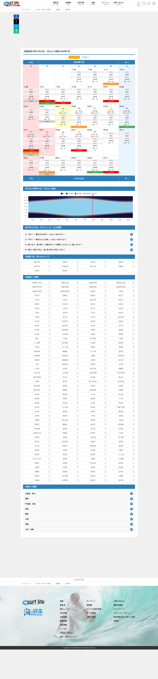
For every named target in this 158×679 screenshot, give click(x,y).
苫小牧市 (65, 304)
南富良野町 (37, 377)
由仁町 (65, 377)
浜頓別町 (121, 424)
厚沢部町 (65, 343)
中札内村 (93, 463)
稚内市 (93, 304)
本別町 (37, 416)
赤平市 (93, 308)
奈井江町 (37, 266)
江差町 (121, 338)
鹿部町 (121, 334)
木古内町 (65, 334)
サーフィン (105, 4)
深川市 (37, 321)
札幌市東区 (93, 283)
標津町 (93, 480)
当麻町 (121, 390)
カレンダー (74, 57)
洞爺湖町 (65, 360)
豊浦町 (37, 360)
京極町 (93, 356)
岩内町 (121, 360)
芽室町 (65, 463)
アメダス (63, 629)
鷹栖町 (65, 390)
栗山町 (121, 377)
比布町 (93, 262)
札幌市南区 (65, 287)
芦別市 (37, 308)
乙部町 (93, 343)
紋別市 (121, 308)
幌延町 (65, 424)
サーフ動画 (91, 613)
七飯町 (93, 334)
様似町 (93, 454)
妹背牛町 (37, 262)
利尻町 (121, 429)
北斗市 (121, 326)
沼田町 (121, 386)
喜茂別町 (65, 356)
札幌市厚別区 (121, 287)
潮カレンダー (65, 609)
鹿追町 (37, 463)
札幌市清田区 (65, 291)
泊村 (37, 364)
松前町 (93, 330)
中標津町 (65, 480)
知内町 (37, 334)
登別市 (93, 321)
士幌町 (93, 459)
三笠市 (93, 313)
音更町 (65, 459)
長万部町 (93, 338)
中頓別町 (65, 266)
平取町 (121, 450)
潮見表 (55, 4)
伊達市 (37, 326)
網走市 (121, 300)
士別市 (37, 313)
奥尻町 (121, 343)
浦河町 (65, 454)
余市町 (65, 368)
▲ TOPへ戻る (79, 579)
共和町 (93, 360)
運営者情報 (117, 605)
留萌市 (37, 304)
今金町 (37, 347)
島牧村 (93, 347)
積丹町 (93, 364)
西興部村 (93, 446)
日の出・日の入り (67, 633)
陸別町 (121, 467)
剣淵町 (121, 266)
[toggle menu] (154, 2)
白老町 (65, 450)
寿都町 (121, 347)
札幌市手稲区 (37, 291)
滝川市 (65, 317)
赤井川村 (93, 266)
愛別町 (65, 394)
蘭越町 (65, 351)
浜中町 (121, 472)
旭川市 (37, 295)
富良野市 (65, 321)
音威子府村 (121, 407)
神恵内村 (65, 364)
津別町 (93, 433)
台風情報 (63, 617)
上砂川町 (65, 373)
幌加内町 (37, 390)
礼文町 (93, 429)
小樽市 (121, 291)
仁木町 (37, 368)
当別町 (37, 330)
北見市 (37, 300)
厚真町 (121, 403)
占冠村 (93, 403)
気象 (93, 4)
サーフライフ (26, 583)
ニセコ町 (93, 351)
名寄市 (65, 313)
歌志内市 (121, 317)
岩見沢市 (93, 300)
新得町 (37, 403)
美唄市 (121, 304)
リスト (85, 57)
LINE (16, 32)
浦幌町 (37, 472)
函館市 (93, 291)
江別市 (65, 308)
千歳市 (37, 317)
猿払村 (93, 424)
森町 (37, 338)
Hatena (16, 27)
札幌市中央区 (37, 283)
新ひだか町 (37, 459)
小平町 (93, 416)
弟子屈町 (65, 476)
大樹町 (37, 467)
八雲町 (65, 338)
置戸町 (37, 441)
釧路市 (93, 295)
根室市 (121, 313)
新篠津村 (65, 330)
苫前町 (37, 271)
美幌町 (65, 433)
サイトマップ (118, 609)
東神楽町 (93, 390)
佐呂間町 (65, 441)
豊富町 (37, 424)
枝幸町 (65, 429)
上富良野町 (93, 373)
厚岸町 (93, 472)
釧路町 (65, 472)
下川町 (121, 398)
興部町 (65, 446)
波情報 (68, 4)
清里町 (65, 437)
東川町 (121, 394)
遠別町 (93, 420)
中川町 (37, 411)
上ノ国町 (37, 343)
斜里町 (37, 437)
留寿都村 (37, 356)
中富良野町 (121, 373)
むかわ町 (65, 407)
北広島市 (65, 326)
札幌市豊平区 (37, 287)
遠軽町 (93, 441)
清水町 (65, 403)
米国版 (116, 621)
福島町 (121, 330)
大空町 (121, 433)
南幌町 (121, 368)
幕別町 (65, 411)
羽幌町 (37, 420)
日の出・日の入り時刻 (43, 583)
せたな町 (65, 347)
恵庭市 (121, 321)
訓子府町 (121, 437)
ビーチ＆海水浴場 (94, 609)
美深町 (93, 407)
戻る (31, 62)
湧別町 (121, 441)
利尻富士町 (37, 433)
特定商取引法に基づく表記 (124, 617)
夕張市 (65, 300)
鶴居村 (93, 476)
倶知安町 (121, 356)
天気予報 (80, 4)
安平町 (37, 407)
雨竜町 (65, 262)
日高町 (93, 450)
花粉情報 (63, 625)
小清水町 (93, 437)
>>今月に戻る (79, 178)
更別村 (121, 463)
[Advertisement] (79, 30)
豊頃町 (65, 271)
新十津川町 (93, 381)
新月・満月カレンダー (69, 637)
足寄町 (93, 467)
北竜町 (93, 386)
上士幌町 (121, 459)
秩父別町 (37, 386)
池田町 (93, 411)
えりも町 (121, 454)
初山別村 (65, 420)
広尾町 (65, 467)
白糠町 (121, 476)
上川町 (93, 394)
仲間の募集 (91, 617)
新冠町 (37, 454)
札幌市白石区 (121, 283)
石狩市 (93, 326)
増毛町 (65, 416)
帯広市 (121, 295)
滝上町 (37, 446)
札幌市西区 (93, 287)
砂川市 (93, 317)
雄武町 (121, 446)
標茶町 (37, 476)
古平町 (121, 364)
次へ (126, 62)
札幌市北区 (65, 283)
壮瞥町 (37, 450)
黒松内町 (37, 351)
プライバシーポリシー (122, 613)
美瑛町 (37, 398)
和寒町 (65, 398)
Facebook (16, 18)
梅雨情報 (63, 621)
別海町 (37, 480)
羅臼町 (121, 480)
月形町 (37, 381)
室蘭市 (65, 295)
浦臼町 (65, 381)
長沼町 (93, 377)
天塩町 (121, 420)
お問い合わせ (118, 4)
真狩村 (121, 262)
